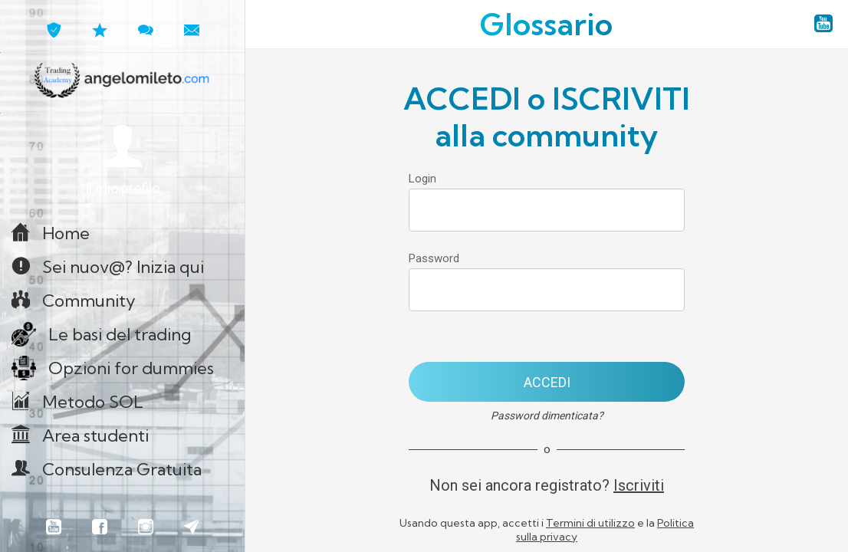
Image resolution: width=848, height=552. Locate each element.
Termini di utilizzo (590, 523)
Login (422, 179)
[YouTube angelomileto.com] (823, 24)
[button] (122, 161)
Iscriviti (638, 485)
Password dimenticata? (547, 415)
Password (434, 258)
